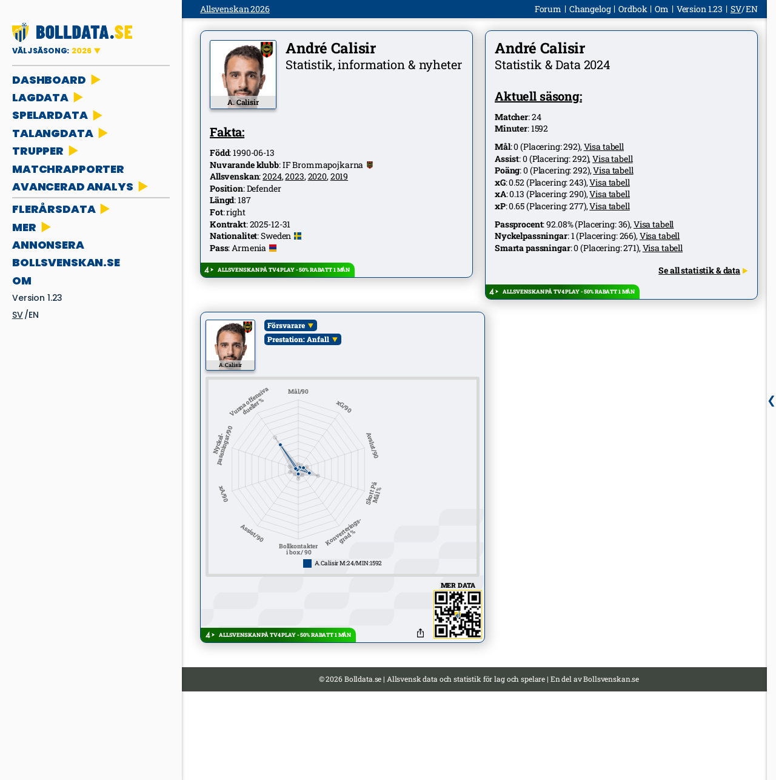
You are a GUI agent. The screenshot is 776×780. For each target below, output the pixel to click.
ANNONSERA (48, 244)
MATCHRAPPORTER (68, 169)
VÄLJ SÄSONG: (52, 50)
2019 (339, 176)
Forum (548, 9)
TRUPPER (46, 150)
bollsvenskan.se (66, 262)
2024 (272, 176)
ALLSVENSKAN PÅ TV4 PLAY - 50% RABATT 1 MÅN (284, 269)
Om (22, 280)
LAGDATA (48, 97)
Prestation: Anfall (298, 339)
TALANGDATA (61, 133)
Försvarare (286, 325)
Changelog (590, 9)
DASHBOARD (57, 79)
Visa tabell (604, 146)
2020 (317, 176)
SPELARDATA (58, 115)
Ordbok (632, 9)
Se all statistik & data (703, 270)
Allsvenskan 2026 (235, 9)
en (33, 315)
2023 (294, 176)
